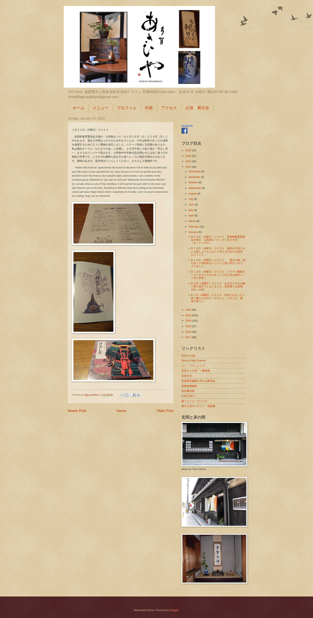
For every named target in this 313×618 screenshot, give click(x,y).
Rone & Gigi (188, 355)
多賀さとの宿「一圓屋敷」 (197, 370)
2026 (188, 150)
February (193, 226)
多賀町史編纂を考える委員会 (198, 380)
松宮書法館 (187, 390)
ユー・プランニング (193, 365)
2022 (188, 309)
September (195, 187)
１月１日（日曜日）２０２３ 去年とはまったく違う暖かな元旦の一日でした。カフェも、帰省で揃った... (216, 298)
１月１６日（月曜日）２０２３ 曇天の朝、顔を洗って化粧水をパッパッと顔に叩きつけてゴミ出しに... (216, 263)
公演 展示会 (197, 108)
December (194, 171)
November (194, 177)
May (191, 210)
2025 (188, 155)
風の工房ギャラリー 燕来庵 (198, 406)
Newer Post (77, 411)
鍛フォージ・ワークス (194, 401)
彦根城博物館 (189, 386)
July (191, 198)
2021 (188, 315)
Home (121, 411)
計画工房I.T (188, 395)
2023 (188, 166)
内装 (149, 108)
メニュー (101, 108)
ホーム (78, 108)
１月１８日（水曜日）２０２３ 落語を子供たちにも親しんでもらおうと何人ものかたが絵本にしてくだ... (216, 251)
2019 (188, 326)
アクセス (169, 108)
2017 (188, 337)
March (192, 221)
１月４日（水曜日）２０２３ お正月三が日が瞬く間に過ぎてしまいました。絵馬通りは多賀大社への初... (216, 286)
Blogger (174, 610)
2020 (188, 320)
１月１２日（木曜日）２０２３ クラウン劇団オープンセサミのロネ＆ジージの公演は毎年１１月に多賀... (216, 274)
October (193, 182)
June (191, 204)
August (192, 193)
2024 (188, 161)
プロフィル (127, 108)
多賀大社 (186, 375)
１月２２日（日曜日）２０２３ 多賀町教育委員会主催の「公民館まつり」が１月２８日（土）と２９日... (216, 239)
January (193, 232)
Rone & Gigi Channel (193, 360)
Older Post (164, 411)
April (191, 215)
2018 (188, 331)
